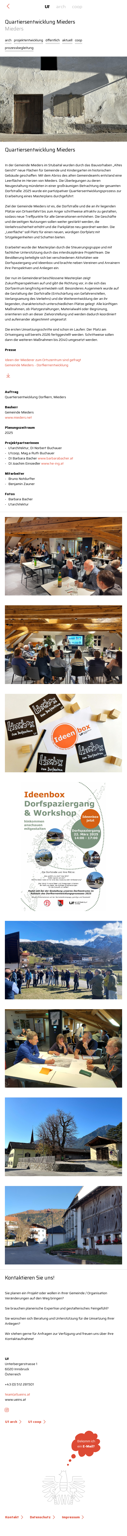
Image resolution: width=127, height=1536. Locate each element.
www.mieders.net (18, 417)
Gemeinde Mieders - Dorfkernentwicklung (36, 365)
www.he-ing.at (52, 463)
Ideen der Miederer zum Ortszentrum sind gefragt (43, 360)
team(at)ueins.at (17, 1394)
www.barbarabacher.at (55, 458)
